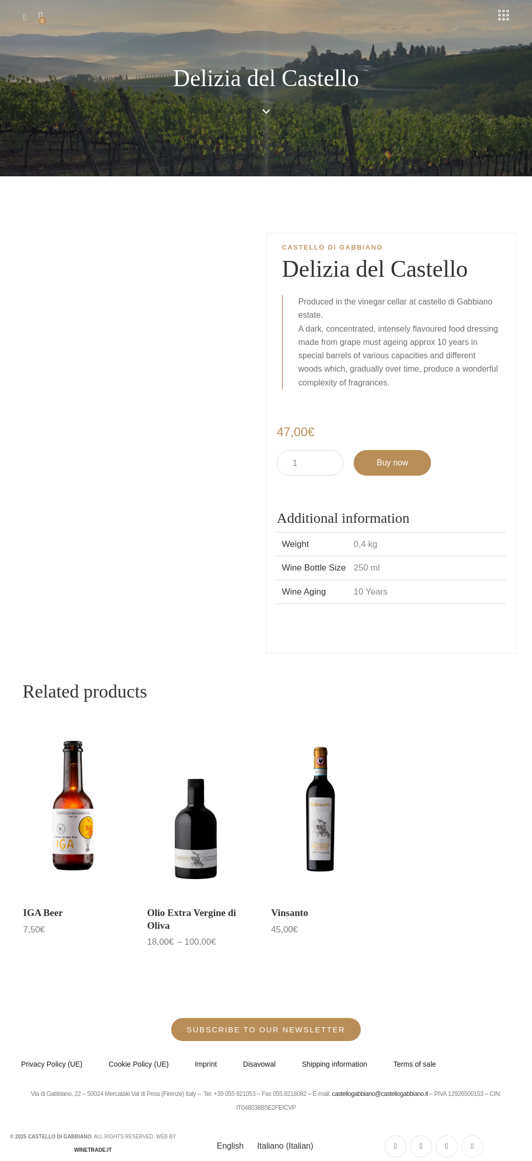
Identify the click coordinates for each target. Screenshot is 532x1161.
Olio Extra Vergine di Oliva (191, 919)
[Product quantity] (310, 463)
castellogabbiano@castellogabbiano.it (380, 1094)
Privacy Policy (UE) (52, 1065)
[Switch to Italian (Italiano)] (283, 1146)
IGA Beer (43, 912)
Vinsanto (289, 912)
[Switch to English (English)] (229, 1146)
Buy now (392, 462)
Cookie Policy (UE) (139, 1065)
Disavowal (259, 1065)
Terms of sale (415, 1065)
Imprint (206, 1065)
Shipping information (334, 1065)
